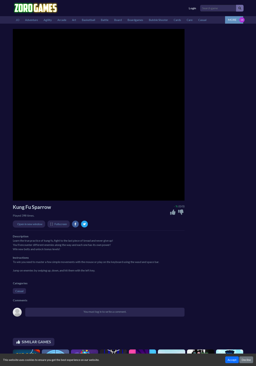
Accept (232, 359)
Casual (19, 291)
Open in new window (29, 224)
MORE (232, 19)
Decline (246, 359)
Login (192, 8)
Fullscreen (60, 224)
